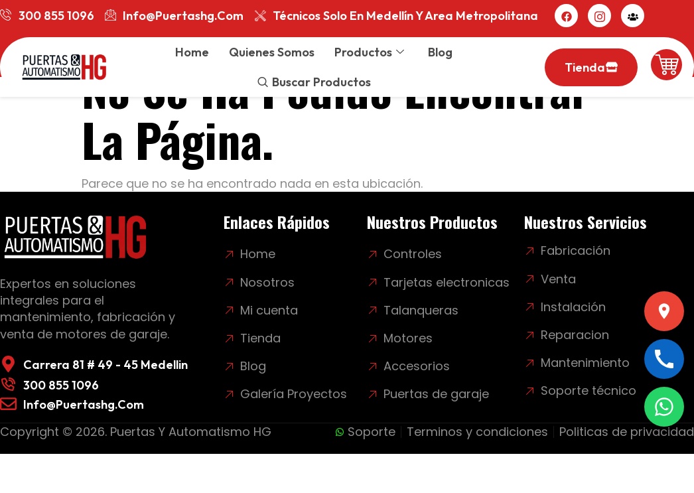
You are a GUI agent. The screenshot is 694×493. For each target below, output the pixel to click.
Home (192, 52)
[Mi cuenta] (632, 15)
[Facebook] (566, 15)
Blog (440, 52)
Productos (369, 52)
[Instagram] (599, 15)
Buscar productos (321, 82)
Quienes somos (271, 52)
